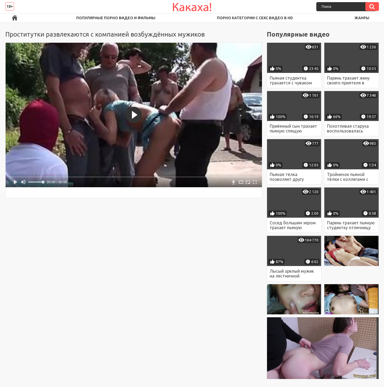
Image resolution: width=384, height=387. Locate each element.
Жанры (361, 18)
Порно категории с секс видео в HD (255, 18)
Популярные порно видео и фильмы (115, 18)
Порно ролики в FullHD (14, 18)
